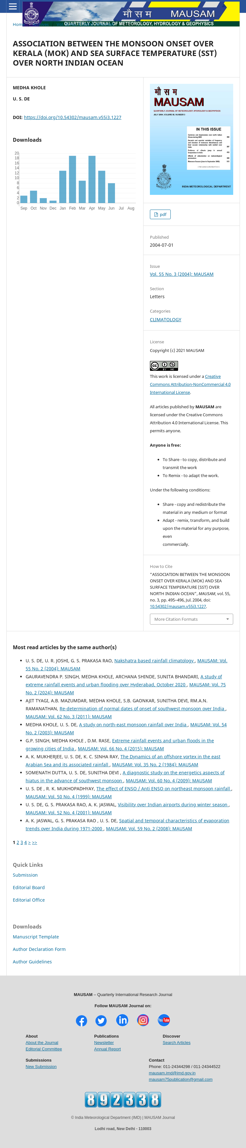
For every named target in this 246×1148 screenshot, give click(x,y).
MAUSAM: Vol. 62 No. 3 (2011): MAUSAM (69, 717)
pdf (162, 214)
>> (34, 842)
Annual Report (107, 1049)
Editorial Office (29, 900)
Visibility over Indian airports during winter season (173, 804)
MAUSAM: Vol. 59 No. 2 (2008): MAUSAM (149, 828)
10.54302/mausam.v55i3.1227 (178, 606)
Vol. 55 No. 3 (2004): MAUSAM (85, 24)
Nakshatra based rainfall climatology (154, 661)
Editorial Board (29, 887)
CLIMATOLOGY (165, 319)
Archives (41, 24)
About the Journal (42, 1042)
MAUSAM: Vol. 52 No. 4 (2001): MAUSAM (69, 812)
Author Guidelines (32, 962)
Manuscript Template (36, 937)
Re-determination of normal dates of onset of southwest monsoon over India (143, 709)
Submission (25, 875)
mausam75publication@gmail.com (181, 1079)
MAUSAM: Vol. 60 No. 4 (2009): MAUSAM (169, 780)
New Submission (41, 1066)
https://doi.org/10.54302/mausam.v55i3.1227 (72, 117)
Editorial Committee (44, 1049)
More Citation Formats (176, 619)
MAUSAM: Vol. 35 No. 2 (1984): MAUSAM (155, 764)
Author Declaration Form (39, 949)
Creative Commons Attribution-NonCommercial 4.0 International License (190, 384)
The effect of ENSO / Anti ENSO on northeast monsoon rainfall (163, 788)
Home (19, 24)
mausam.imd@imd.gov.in (172, 1073)
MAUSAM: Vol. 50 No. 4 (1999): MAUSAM (69, 796)
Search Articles (177, 1042)
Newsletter (104, 1042)
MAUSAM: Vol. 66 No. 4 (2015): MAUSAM (121, 748)
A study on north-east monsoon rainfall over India (133, 724)
